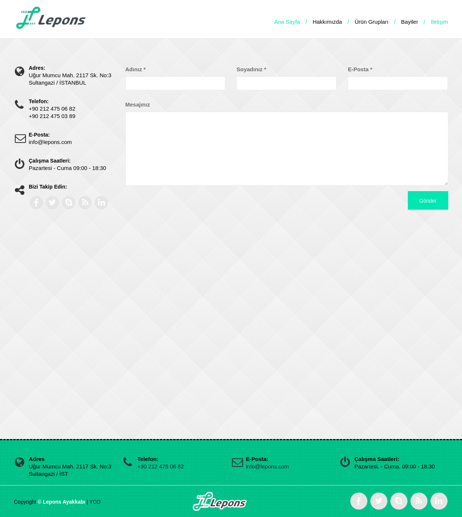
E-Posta (360, 69)
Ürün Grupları (372, 22)
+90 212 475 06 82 (160, 466)
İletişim (439, 22)
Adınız (135, 69)
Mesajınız (137, 104)
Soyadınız (251, 69)
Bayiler (409, 22)
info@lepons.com (267, 466)
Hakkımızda (327, 22)
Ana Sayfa (287, 22)
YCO (95, 502)
